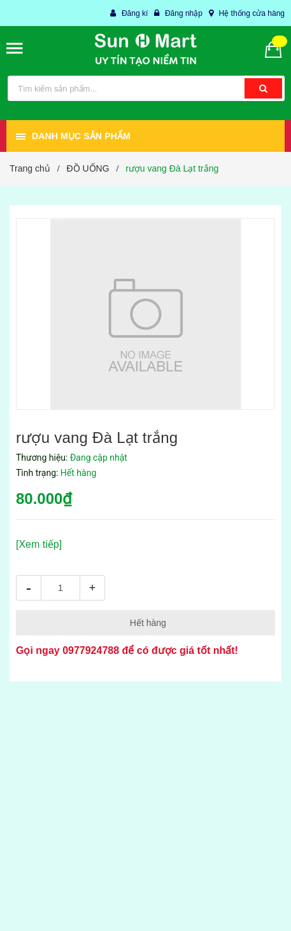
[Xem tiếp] (39, 544)
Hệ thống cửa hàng (252, 13)
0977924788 (90, 650)
